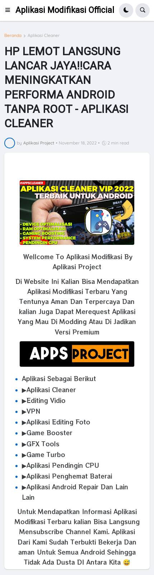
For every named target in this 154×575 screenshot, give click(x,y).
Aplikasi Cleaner (44, 35)
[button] (9, 10)
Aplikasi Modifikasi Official (64, 10)
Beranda (12, 35)
